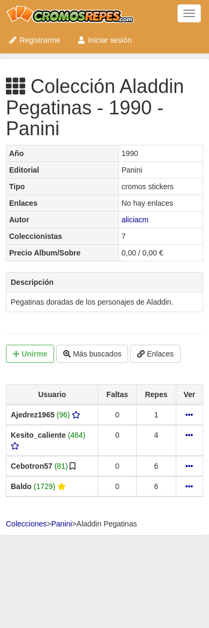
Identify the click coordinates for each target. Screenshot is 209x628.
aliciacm (135, 219)
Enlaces (155, 354)
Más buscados (92, 354)
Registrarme (34, 40)
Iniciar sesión (104, 40)
